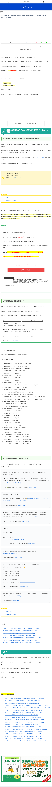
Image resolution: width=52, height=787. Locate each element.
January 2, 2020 (22, 505)
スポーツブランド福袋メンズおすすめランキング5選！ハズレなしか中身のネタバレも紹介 (27, 705)
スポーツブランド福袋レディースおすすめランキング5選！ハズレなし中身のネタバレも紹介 (27, 708)
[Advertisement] (26, 30)
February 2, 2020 (24, 586)
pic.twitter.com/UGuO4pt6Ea (19, 539)
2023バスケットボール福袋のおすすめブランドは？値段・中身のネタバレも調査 (24, 722)
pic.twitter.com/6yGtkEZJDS (10, 553)
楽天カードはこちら (26, 270)
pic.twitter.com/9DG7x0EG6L (27, 582)
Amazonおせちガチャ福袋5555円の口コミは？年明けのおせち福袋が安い (23, 701)
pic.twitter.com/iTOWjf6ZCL (19, 501)
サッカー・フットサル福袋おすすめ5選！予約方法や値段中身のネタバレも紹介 (24, 710)
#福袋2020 (9, 501)
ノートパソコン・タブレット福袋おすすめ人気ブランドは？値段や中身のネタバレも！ (26, 741)
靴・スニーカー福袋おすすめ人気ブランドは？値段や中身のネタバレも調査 (23, 712)
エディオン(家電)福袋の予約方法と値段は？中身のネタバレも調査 (19, 633)
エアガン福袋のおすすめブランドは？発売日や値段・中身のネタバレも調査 (23, 731)
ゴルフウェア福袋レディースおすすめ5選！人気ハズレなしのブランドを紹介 (23, 717)
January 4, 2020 (32, 487)
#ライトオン (36, 498)
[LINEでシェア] (46, 42)
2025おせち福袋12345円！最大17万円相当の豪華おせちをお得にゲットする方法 (24, 698)
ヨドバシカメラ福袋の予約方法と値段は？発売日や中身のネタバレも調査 (21, 628)
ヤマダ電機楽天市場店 (10, 200)
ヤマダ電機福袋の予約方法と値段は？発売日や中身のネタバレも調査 (20, 630)
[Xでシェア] (6, 42)
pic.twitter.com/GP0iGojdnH (16, 596)
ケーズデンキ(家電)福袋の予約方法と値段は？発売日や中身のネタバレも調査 (22, 637)
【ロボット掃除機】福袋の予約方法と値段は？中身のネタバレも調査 (20, 640)
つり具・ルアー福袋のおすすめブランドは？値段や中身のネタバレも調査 (23, 734)
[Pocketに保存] (36, 42)
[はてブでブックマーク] (26, 42)
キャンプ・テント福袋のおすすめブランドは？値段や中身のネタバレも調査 (23, 738)
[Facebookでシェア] (16, 42)
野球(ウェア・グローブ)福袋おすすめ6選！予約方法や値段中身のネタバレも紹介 (24, 719)
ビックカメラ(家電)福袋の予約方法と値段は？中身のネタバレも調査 (19, 635)
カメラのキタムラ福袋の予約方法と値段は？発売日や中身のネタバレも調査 (21, 642)
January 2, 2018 (15, 600)
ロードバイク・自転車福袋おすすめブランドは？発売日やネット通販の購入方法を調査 (26, 729)
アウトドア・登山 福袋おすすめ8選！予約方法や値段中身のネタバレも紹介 (23, 736)
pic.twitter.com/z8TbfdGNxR (33, 517)
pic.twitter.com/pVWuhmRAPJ (13, 482)
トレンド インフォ (26, 1)
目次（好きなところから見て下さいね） (24, 123)
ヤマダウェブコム (39, 157)
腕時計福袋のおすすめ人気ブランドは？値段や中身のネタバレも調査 (22, 724)
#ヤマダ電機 (30, 498)
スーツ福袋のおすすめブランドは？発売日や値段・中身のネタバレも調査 (23, 726)
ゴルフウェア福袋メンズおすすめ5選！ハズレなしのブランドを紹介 (21, 715)
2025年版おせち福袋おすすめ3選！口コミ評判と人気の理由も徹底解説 (22, 703)
